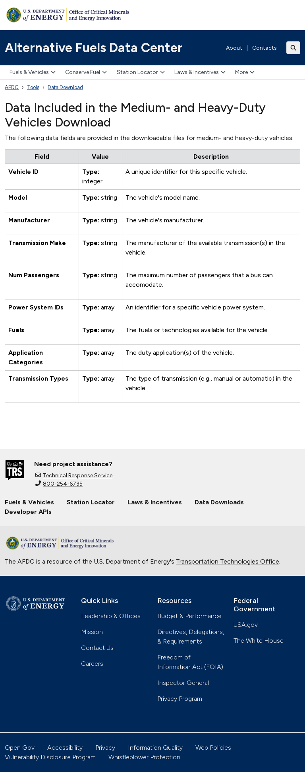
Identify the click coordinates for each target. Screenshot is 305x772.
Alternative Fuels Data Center (94, 47)
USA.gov (246, 624)
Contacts (264, 48)
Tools (33, 87)
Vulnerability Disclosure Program (50, 757)
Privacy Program (179, 698)
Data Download (65, 87)
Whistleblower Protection (144, 757)
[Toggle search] (293, 47)
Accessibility (65, 747)
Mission (92, 632)
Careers (92, 663)
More (245, 72)
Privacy (105, 747)
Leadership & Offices (111, 616)
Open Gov (20, 747)
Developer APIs (28, 511)
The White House (259, 640)
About (234, 48)
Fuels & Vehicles (33, 72)
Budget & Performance (189, 616)
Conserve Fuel (86, 72)
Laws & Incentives (200, 72)
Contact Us (97, 647)
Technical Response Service (73, 475)
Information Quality (155, 747)
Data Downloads (219, 502)
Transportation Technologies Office (227, 561)
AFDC (12, 87)
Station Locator (141, 72)
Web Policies (213, 747)
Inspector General (183, 682)
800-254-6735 (59, 483)
